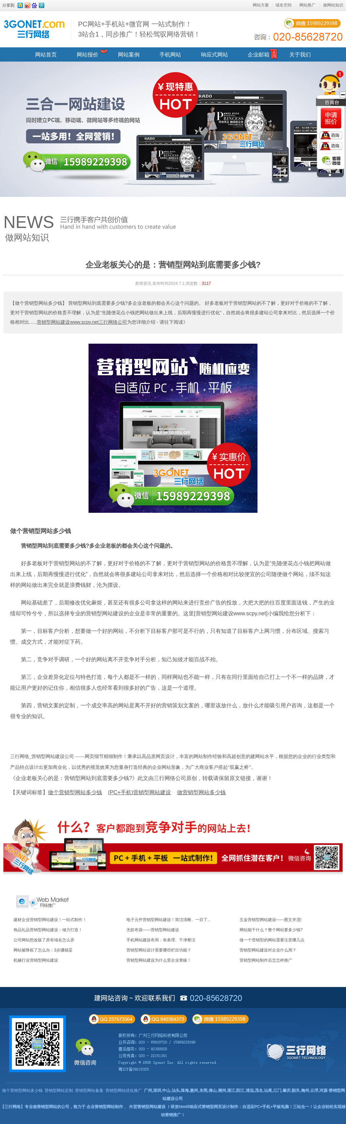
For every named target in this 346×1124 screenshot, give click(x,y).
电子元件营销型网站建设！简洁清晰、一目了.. (168, 919)
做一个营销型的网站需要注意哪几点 (272, 940)
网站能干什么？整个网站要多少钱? (271, 929)
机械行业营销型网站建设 (36, 960)
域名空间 (283, 5)
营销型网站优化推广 (123, 1090)
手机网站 (170, 55)
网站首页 (46, 55)
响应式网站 (214, 55)
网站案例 (129, 55)
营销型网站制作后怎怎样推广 (266, 960)
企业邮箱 (258, 55)
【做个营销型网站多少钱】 (38, 303)
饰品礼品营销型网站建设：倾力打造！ (48, 929)
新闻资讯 (143, 283)
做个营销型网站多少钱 (40, 531)
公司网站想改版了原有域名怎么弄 (44, 940)
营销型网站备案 (89, 1090)
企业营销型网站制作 (104, 1106)
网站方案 (261, 5)
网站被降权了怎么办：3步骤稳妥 (43, 950)
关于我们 (300, 55)
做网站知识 (333, 5)
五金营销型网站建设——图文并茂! (270, 919)
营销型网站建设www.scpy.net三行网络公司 (82, 322)
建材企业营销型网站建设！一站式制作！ (50, 919)
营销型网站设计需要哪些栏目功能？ (158, 950)
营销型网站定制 (59, 1090)
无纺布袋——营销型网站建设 (152, 929)
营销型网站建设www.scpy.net (231, 613)
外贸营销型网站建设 (147, 1106)
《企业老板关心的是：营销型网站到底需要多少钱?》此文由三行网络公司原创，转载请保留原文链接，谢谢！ (141, 778)
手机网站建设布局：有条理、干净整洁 (160, 940)
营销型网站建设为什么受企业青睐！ (158, 960)
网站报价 (87, 55)
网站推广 (307, 5)
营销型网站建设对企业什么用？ (268, 950)
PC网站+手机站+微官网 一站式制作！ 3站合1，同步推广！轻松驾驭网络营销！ (139, 29)
